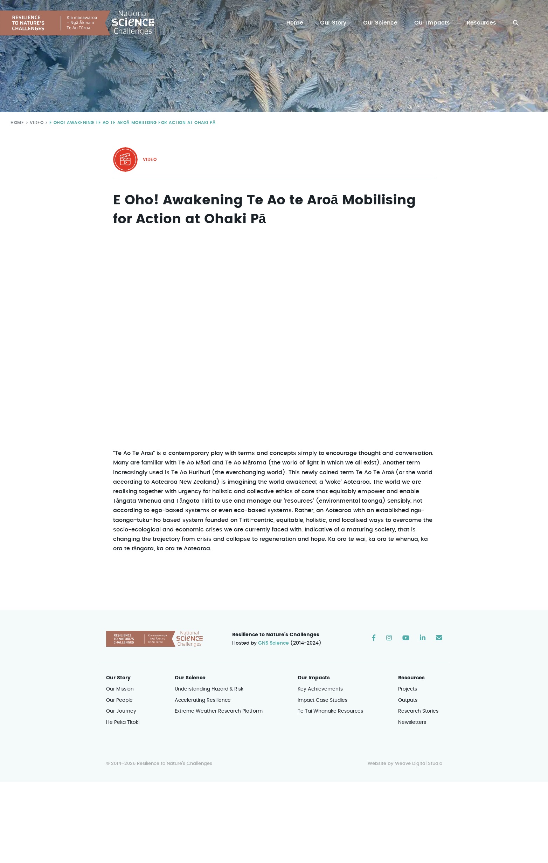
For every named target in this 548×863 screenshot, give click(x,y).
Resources (481, 23)
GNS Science (273, 643)
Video (35, 122)
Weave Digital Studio (418, 763)
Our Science (381, 23)
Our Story (335, 23)
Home (296, 23)
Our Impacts (432, 23)
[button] (516, 23)
